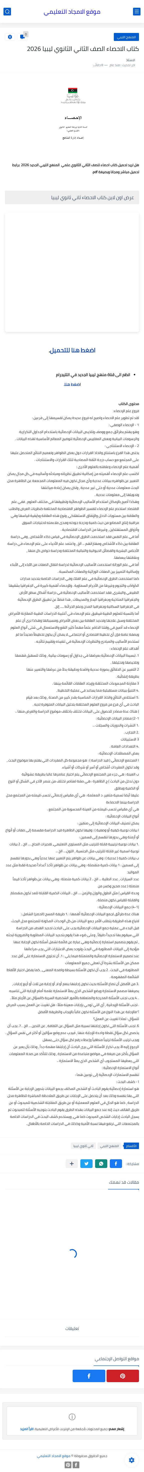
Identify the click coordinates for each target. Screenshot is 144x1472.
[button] (116, 1163)
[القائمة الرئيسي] (137, 11)
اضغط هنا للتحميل (72, 350)
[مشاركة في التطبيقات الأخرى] (72, 1163)
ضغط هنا (72, 384)
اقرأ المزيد (26, 1429)
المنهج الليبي (126, 37)
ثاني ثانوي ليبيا (83, 1146)
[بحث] (7, 11)
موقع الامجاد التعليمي (72, 11)
